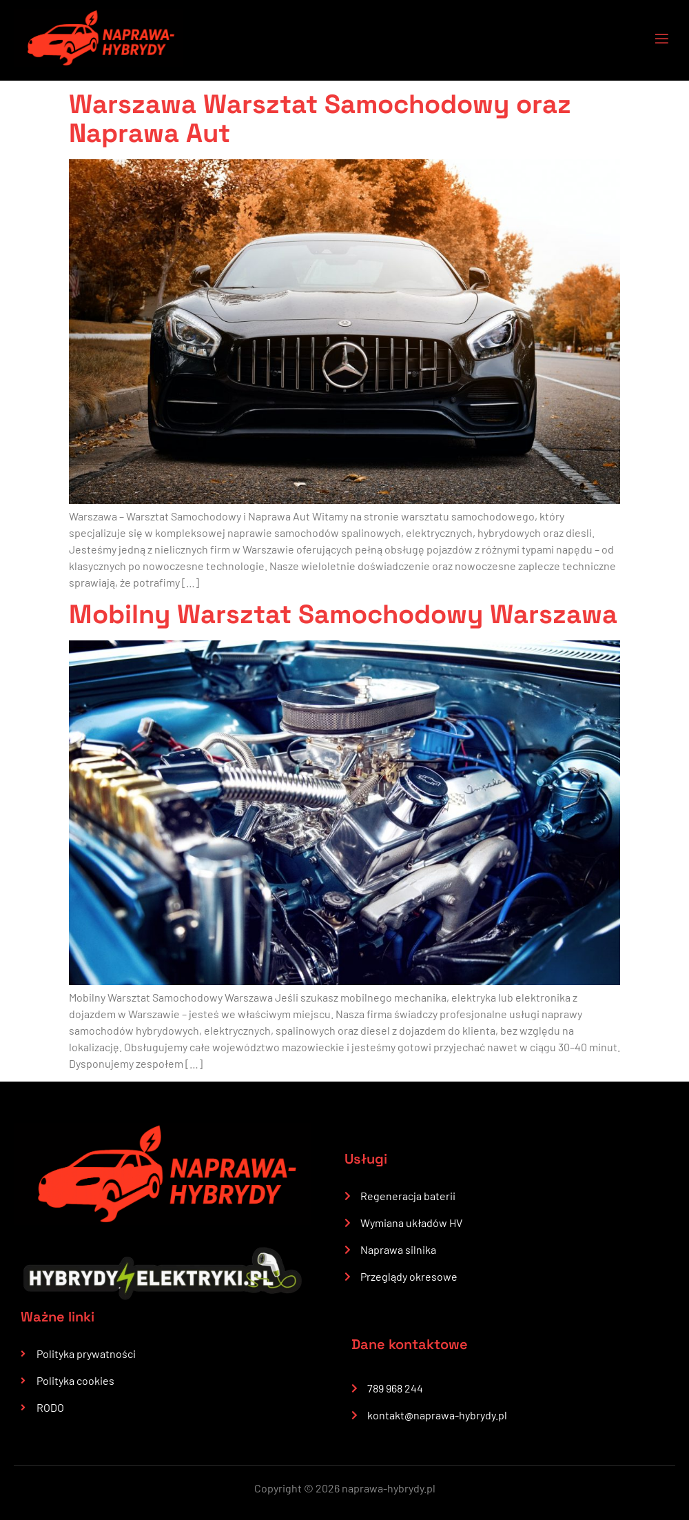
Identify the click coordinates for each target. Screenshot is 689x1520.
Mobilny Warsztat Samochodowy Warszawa (343, 614)
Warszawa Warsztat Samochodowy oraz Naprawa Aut (320, 119)
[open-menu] (653, 40)
